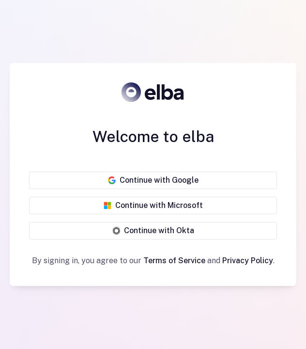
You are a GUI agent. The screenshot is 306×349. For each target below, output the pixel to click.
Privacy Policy (247, 260)
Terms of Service (174, 260)
